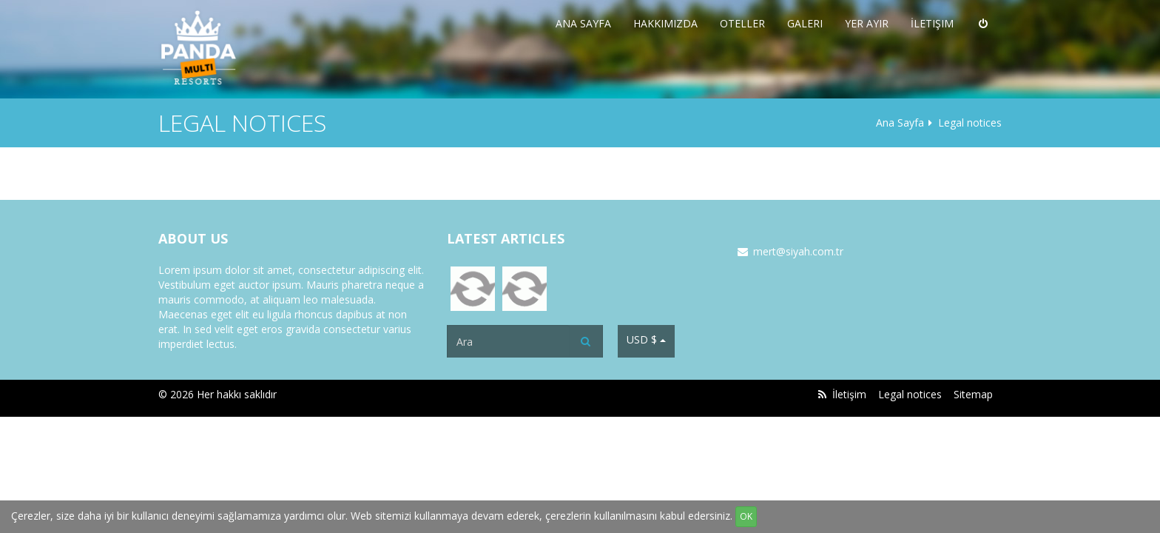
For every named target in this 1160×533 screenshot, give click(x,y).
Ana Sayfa (583, 23)
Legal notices (910, 394)
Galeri (805, 23)
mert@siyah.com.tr (798, 251)
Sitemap (973, 394)
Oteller (742, 23)
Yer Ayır (866, 23)
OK (746, 516)
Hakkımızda (665, 23)
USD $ (646, 339)
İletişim (932, 23)
